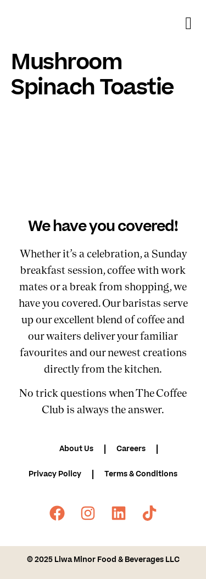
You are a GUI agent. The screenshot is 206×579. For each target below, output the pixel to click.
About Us (76, 448)
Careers (131, 448)
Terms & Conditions (140, 474)
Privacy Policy (55, 474)
